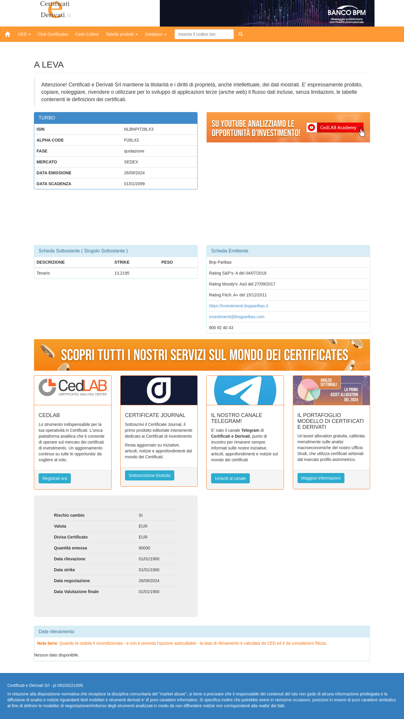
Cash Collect (86, 34)
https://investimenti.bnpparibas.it (238, 305)
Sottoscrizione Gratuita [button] (150, 475)
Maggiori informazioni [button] (321, 478)
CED (24, 34)
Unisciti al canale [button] (230, 478)
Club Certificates (53, 34)
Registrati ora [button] (54, 478)
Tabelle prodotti (122, 34)
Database (156, 34)
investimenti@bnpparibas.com (237, 316)
